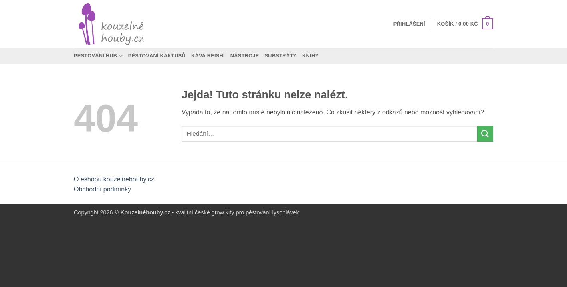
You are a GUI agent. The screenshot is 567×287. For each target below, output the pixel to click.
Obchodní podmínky (102, 189)
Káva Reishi (208, 56)
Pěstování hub (98, 56)
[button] (409, 24)
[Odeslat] (485, 134)
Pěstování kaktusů (157, 56)
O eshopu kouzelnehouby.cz (114, 179)
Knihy (310, 56)
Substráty (281, 56)
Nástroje (244, 56)
